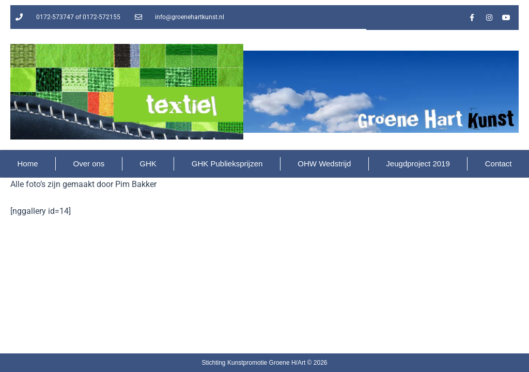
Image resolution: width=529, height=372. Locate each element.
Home (27, 163)
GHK (148, 163)
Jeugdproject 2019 (417, 163)
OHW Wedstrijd (324, 163)
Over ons (88, 163)
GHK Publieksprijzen (227, 163)
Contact (498, 163)
